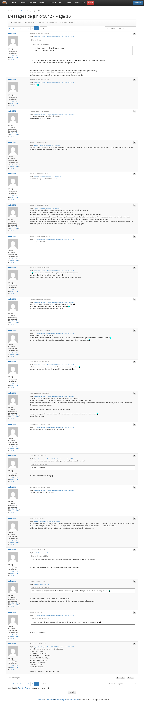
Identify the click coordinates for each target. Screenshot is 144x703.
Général (36, 145)
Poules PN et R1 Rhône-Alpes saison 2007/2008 (60, 36)
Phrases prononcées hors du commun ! (50, 521)
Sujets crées (52, 22)
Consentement (73, 700)
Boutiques (32, 3)
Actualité (13, 3)
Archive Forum (80, 3)
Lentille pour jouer (44, 584)
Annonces (42, 3)
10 (36, 28)
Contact (41, 700)
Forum (90, 3)
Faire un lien (49, 700)
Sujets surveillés (67, 22)
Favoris (41, 22)
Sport (35, 552)
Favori (130, 678)
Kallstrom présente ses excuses (46, 552)
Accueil (18, 11)
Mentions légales (61, 700)
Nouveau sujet (29, 22)
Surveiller (120, 678)
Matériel (23, 3)
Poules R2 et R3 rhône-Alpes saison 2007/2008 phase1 (62, 458)
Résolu (72, 692)
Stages (69, 3)
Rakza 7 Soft (14, 55)
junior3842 (12, 34)
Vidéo (61, 3)
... (24, 28)
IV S (12, 59)
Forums (23, 11)
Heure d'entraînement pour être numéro (50, 145)
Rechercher (16, 22)
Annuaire (53, 3)
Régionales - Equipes (39, 36)
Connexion (138, 3)
